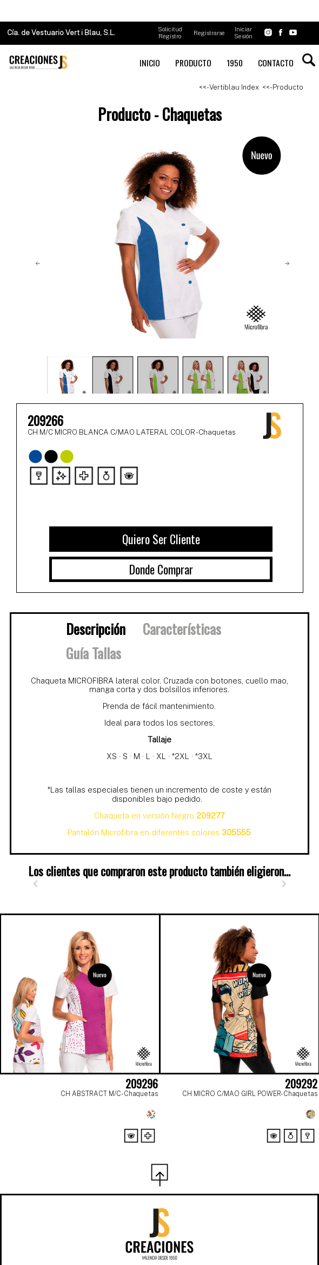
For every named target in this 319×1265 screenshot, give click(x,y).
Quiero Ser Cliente (161, 538)
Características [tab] (182, 628)
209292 (301, 1083)
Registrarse (209, 33)
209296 (141, 1083)
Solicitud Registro (170, 32)
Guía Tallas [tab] (93, 652)
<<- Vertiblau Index (229, 87)
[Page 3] (183, 1148)
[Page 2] (159, 1148)
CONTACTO (276, 62)
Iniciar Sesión (243, 32)
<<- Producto (282, 87)
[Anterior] (35, 884)
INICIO (149, 62)
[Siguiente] (284, 884)
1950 (235, 62)
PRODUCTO (193, 62)
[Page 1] (136, 1148)
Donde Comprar (161, 569)
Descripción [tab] (95, 628)
